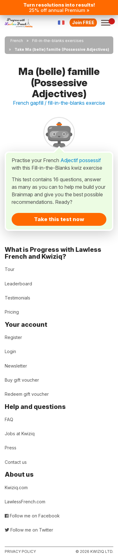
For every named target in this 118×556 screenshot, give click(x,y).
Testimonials (17, 297)
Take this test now (59, 219)
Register (13, 337)
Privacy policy (20, 551)
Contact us (16, 462)
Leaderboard (18, 283)
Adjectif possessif (80, 160)
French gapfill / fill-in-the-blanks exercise (59, 103)
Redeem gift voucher (27, 394)
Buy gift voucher (22, 380)
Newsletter (16, 365)
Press (10, 447)
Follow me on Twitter (29, 529)
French (16, 40)
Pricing (12, 312)
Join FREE (83, 22)
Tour (9, 269)
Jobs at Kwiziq (20, 433)
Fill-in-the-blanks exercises (58, 40)
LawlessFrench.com (25, 501)
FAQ (9, 419)
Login (10, 351)
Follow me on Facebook (32, 515)
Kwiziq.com (16, 487)
